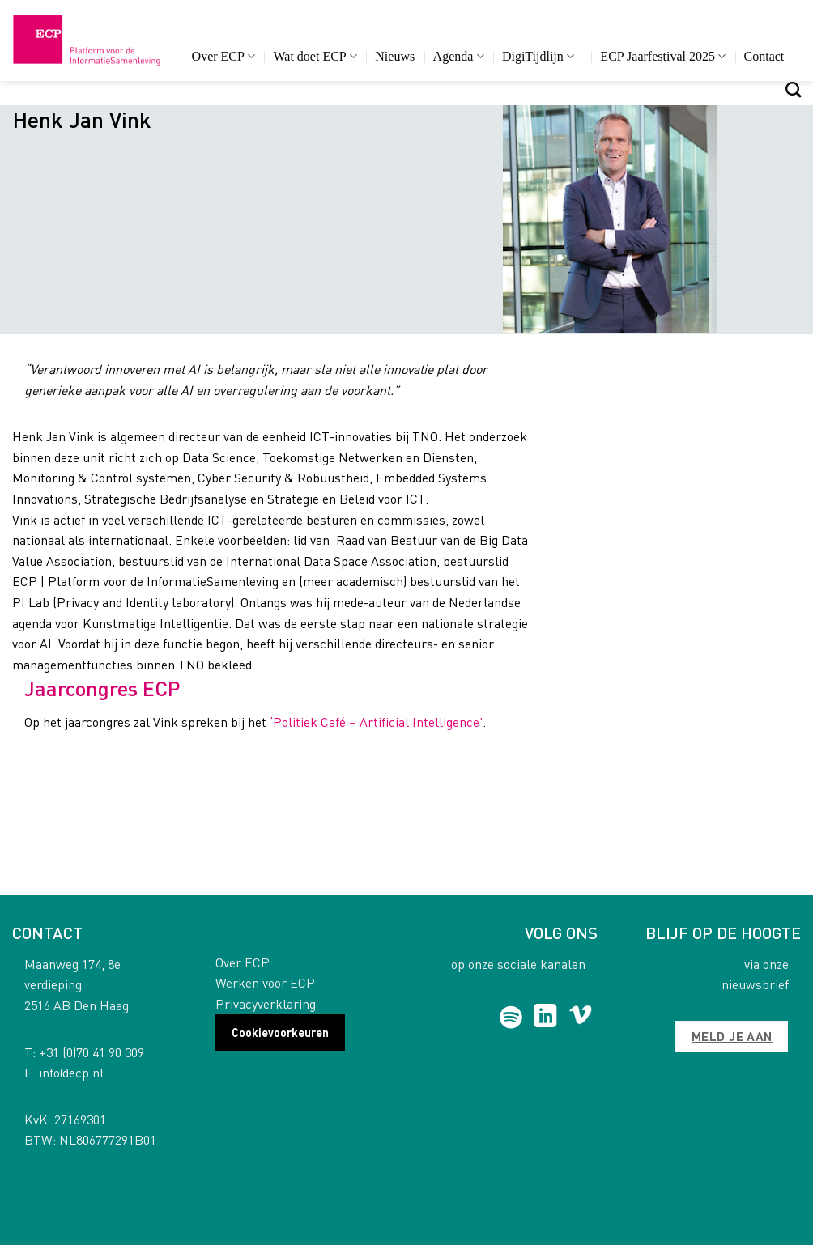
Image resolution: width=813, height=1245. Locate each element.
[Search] (793, 89)
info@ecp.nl (71, 1072)
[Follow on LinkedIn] (545, 1017)
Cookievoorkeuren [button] (280, 1032)
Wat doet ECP (314, 56)
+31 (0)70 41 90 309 (91, 1051)
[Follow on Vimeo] (580, 1017)
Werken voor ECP (265, 982)
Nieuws (395, 56)
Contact (764, 56)
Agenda (458, 56)
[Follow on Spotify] (510, 1017)
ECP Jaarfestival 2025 (663, 56)
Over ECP (224, 56)
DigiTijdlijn (538, 56)
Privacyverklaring (265, 1003)
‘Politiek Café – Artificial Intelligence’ (374, 721)
